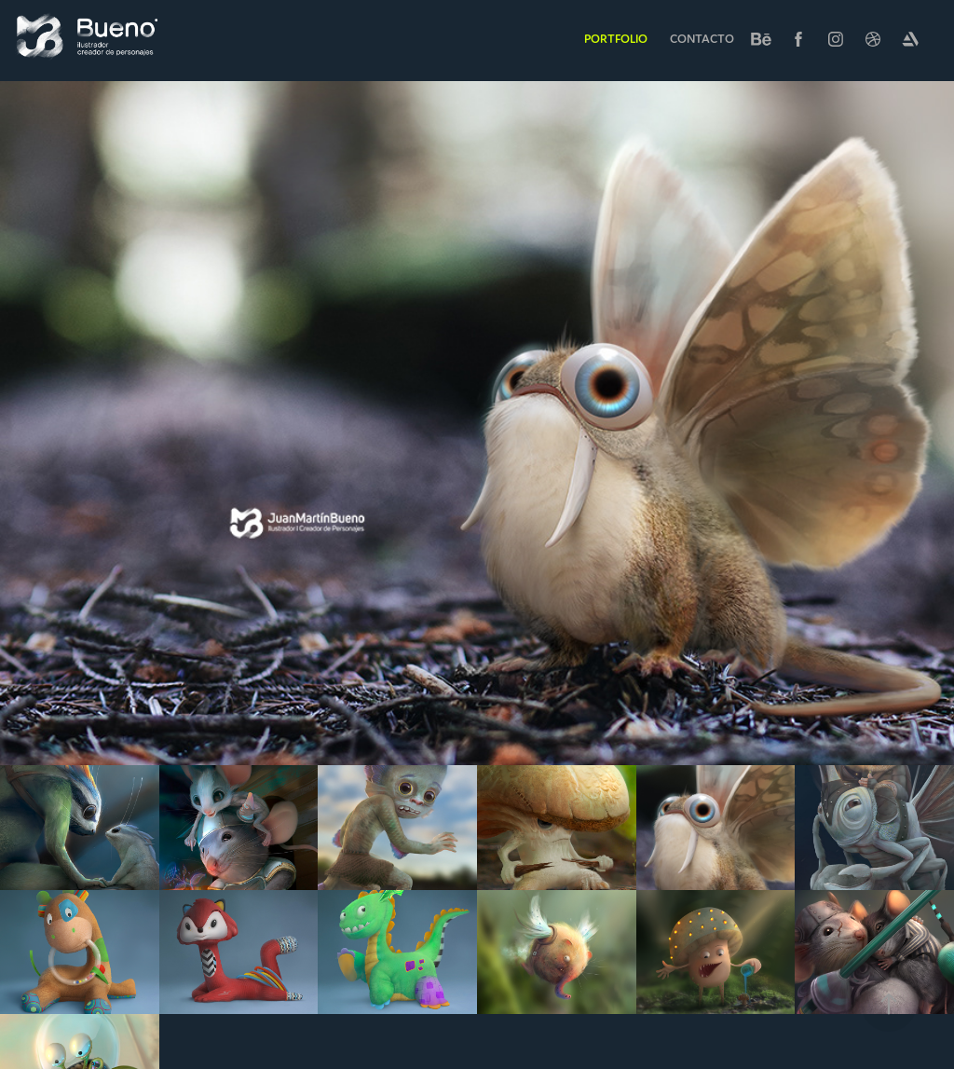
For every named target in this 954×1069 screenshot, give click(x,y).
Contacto (702, 39)
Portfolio (615, 39)
